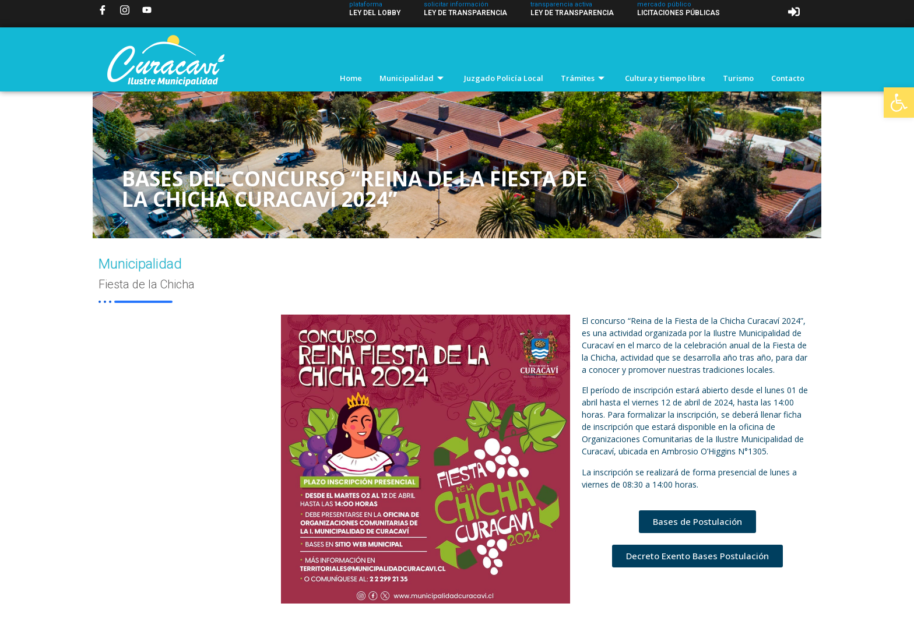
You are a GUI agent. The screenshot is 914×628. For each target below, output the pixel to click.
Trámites (584, 78)
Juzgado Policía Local (503, 78)
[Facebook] (102, 10)
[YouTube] (147, 10)
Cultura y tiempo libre (665, 78)
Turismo (738, 78)
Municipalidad (413, 78)
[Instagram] (124, 10)
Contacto (787, 78)
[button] (899, 102)
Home (351, 78)
